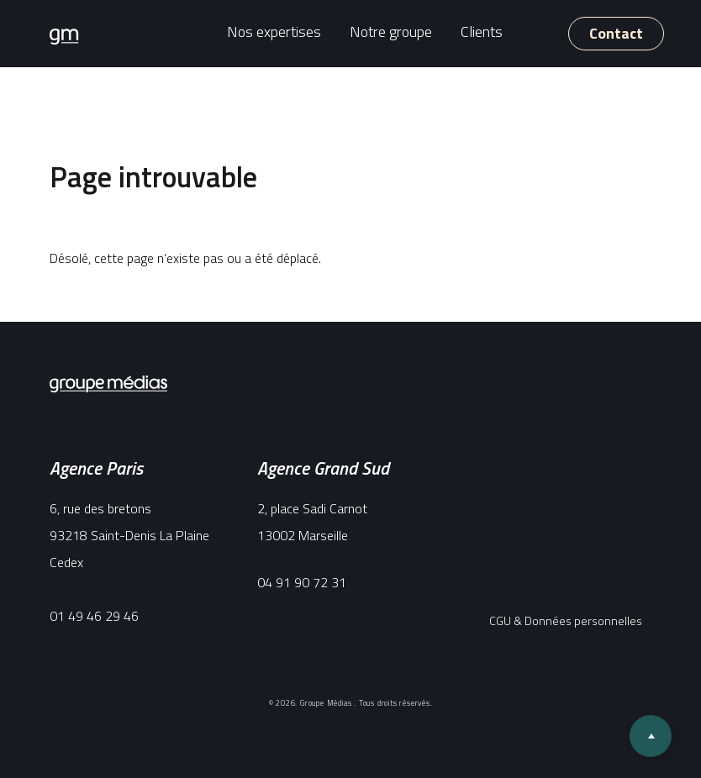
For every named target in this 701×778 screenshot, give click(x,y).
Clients (482, 30)
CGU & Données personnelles (565, 620)
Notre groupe (391, 30)
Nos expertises (274, 30)
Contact (616, 33)
